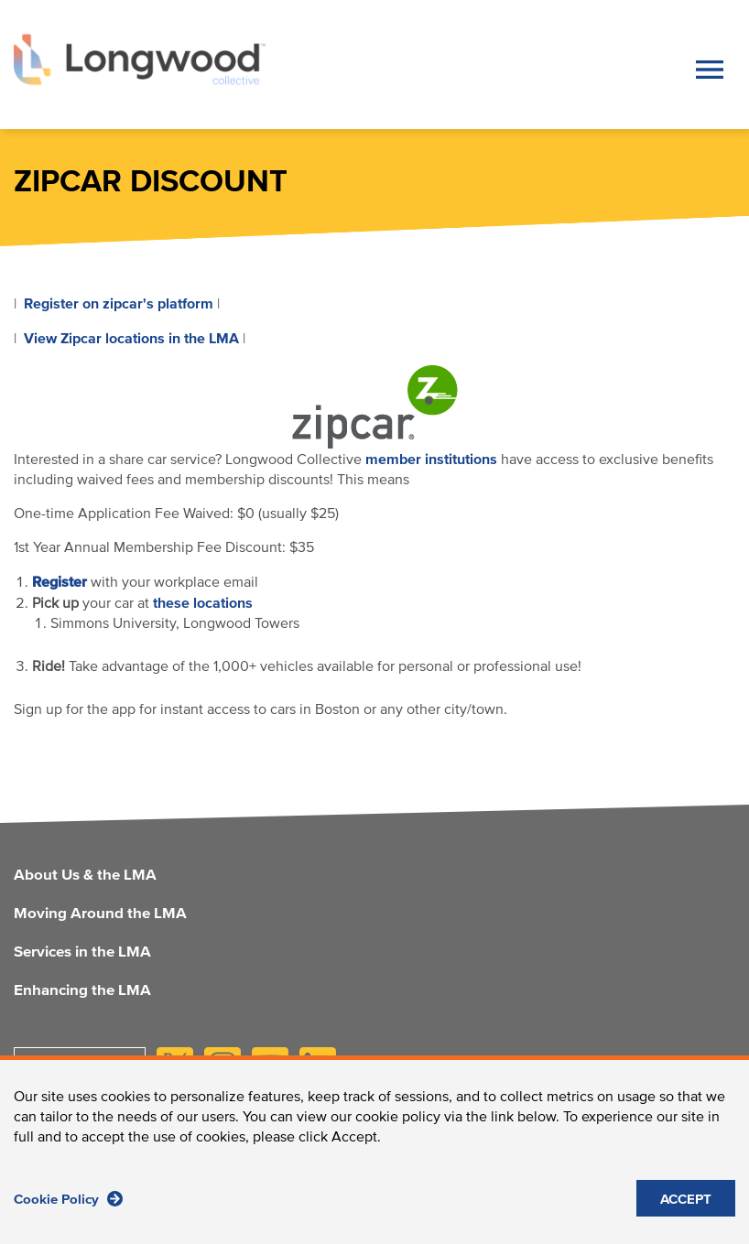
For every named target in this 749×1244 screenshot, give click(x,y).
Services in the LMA (82, 953)
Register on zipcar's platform (118, 304)
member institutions (431, 459)
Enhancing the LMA (82, 991)
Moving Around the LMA (100, 914)
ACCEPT (685, 1208)
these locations (203, 603)
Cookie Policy (68, 1207)
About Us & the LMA (85, 876)
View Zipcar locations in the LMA (131, 338)
